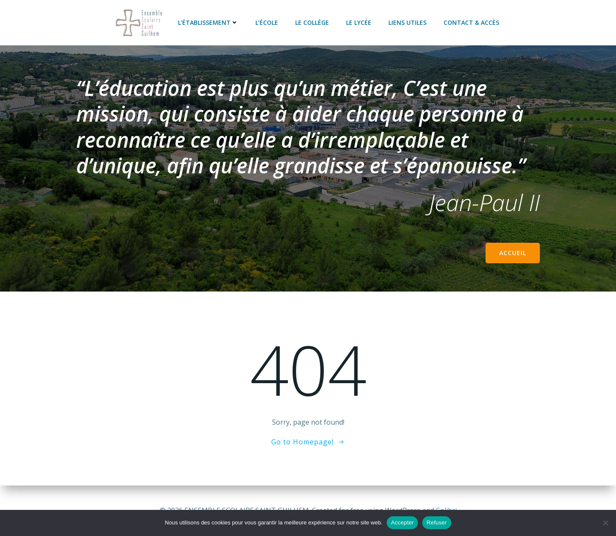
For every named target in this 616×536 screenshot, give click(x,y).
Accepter (402, 522)
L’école (266, 22)
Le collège (312, 22)
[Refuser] (605, 522)
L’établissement (208, 22)
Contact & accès (471, 22)
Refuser (436, 522)
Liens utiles (407, 22)
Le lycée (358, 22)
